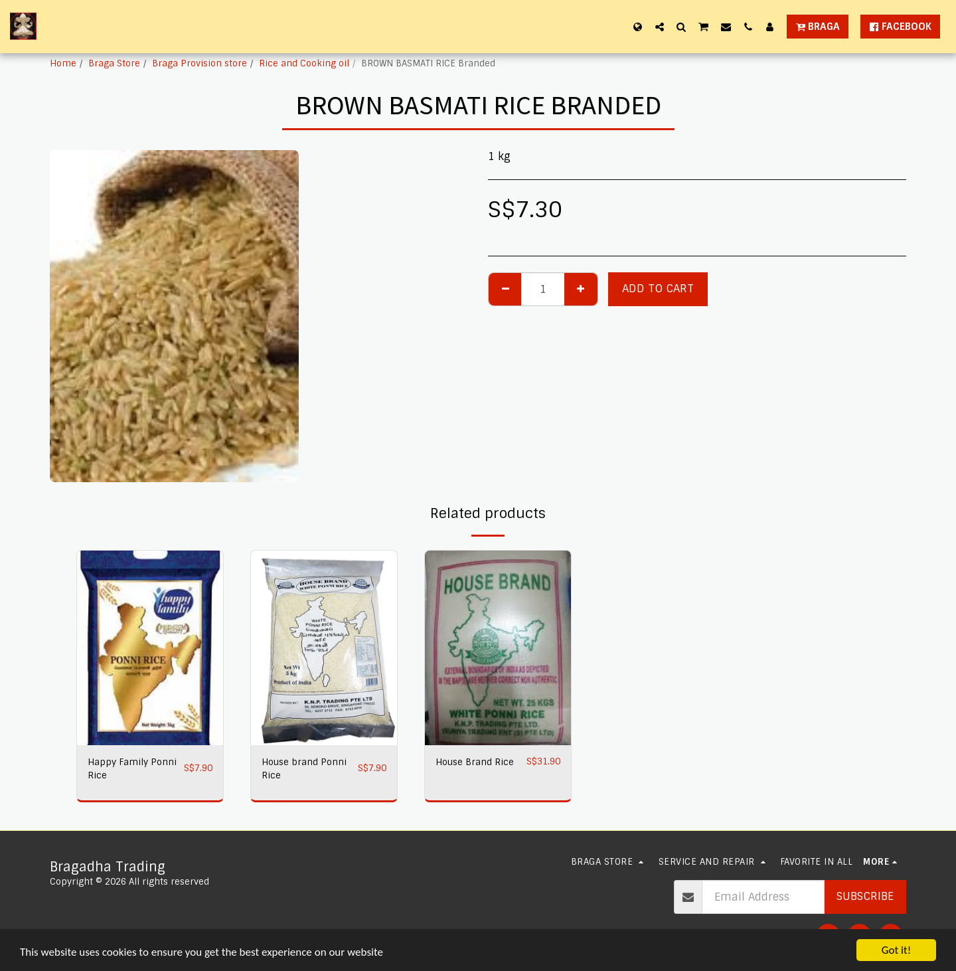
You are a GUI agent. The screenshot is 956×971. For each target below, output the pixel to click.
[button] (659, 26)
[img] (150, 648)
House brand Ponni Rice (304, 768)
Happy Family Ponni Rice (132, 768)
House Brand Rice (475, 762)
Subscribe (865, 896)
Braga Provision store (199, 63)
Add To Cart (658, 289)
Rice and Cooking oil (304, 63)
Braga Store (114, 63)
